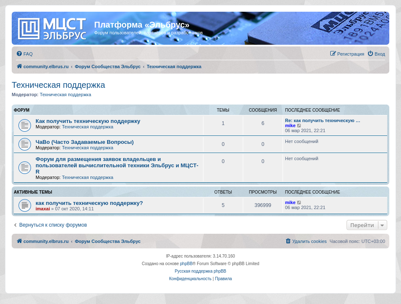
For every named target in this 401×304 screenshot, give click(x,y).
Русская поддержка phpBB (200, 271)
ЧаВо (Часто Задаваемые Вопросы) (85, 142)
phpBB (186, 263)
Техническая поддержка (58, 84)
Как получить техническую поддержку (88, 121)
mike (290, 125)
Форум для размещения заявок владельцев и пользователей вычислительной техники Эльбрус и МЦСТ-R (117, 165)
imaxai (43, 208)
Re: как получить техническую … (322, 120)
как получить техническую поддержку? (89, 203)
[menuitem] (24, 54)
